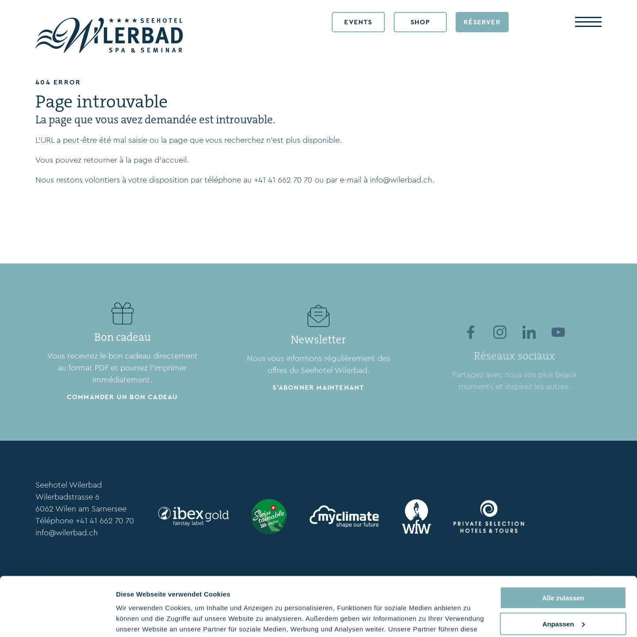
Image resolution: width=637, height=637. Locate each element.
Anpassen (563, 568)
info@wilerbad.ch (401, 180)
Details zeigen (138, 619)
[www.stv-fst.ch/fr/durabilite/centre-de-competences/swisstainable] (269, 516)
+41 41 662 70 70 (283, 180)
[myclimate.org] (344, 516)
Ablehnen (563, 594)
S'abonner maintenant (318, 407)
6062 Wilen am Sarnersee (81, 509)
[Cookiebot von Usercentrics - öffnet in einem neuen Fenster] (57, 619)
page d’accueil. (161, 160)
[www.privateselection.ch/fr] (488, 516)
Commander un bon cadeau (122, 400)
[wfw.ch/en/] (417, 516)
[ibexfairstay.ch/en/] (193, 516)
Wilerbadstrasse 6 (67, 497)
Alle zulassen (563, 542)
